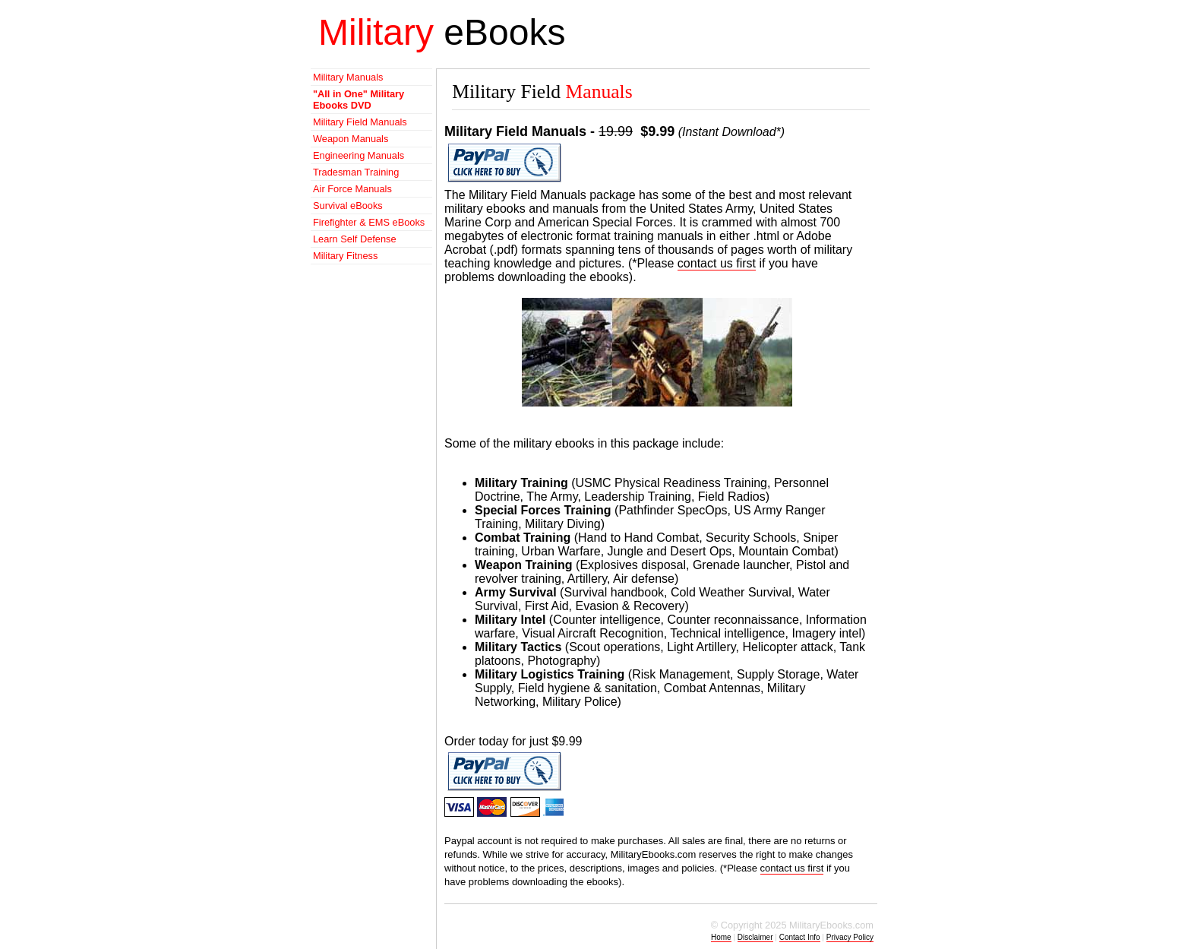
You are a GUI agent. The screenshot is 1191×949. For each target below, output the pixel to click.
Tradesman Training (356, 172)
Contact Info (799, 937)
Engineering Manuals (358, 155)
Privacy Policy (850, 937)
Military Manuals (348, 77)
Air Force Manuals (352, 189)
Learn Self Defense (354, 239)
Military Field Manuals (360, 122)
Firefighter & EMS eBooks (369, 222)
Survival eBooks (348, 205)
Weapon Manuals (350, 138)
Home (721, 937)
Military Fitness (345, 255)
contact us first (717, 263)
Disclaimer (755, 937)
